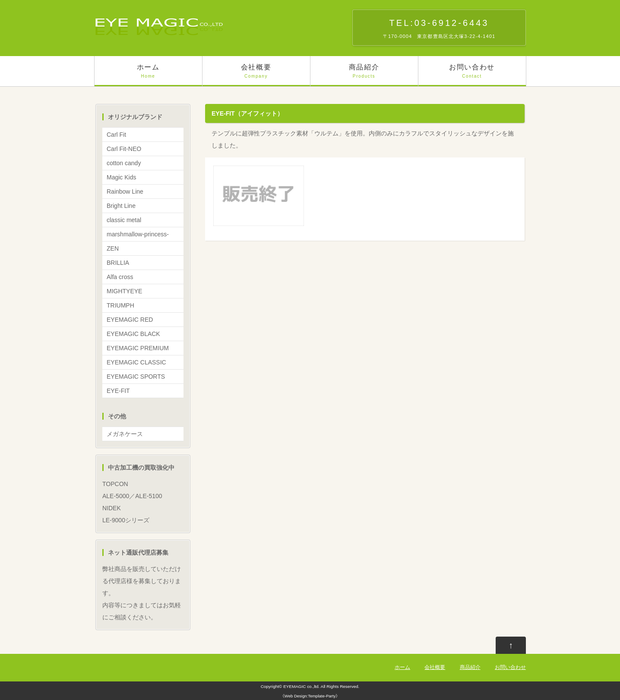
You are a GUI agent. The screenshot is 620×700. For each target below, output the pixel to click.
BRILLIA (118, 262)
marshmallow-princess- (138, 234)
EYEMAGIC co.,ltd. (301, 686)
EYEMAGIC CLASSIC (136, 362)
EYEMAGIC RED (130, 319)
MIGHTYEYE (124, 291)
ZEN (113, 248)
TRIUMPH (120, 305)
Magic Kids (121, 177)
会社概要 (256, 74)
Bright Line (121, 205)
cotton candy (124, 163)
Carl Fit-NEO (124, 148)
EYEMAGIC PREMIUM (138, 348)
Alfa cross (120, 276)
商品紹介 (364, 74)
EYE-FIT (118, 390)
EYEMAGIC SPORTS (136, 376)
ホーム (148, 74)
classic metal (124, 220)
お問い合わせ (472, 74)
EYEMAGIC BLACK (133, 333)
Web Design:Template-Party (310, 696)
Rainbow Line (125, 191)
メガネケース (125, 433)
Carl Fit (116, 134)
